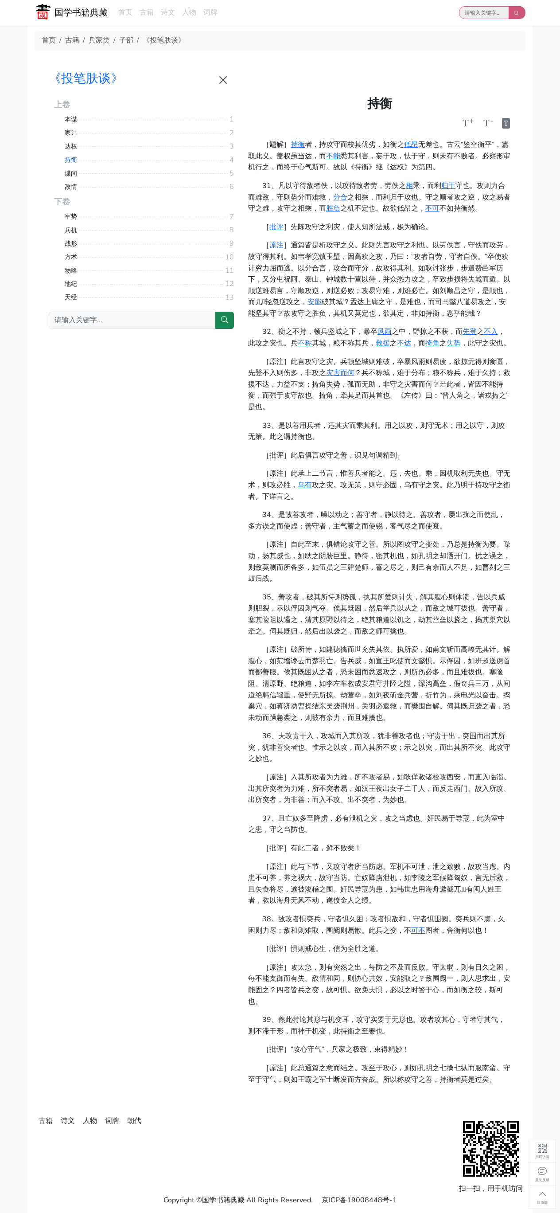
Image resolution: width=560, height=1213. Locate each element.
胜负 (333, 208)
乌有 (305, 485)
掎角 (432, 343)
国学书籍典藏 (81, 13)
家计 (71, 133)
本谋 (71, 119)
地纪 (71, 284)
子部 (126, 40)
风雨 (384, 332)
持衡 (298, 144)
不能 (333, 156)
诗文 (168, 12)
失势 (454, 343)
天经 (71, 297)
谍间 (71, 173)
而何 (347, 373)
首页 (125, 12)
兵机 (71, 230)
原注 (276, 245)
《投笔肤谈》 (164, 40)
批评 (276, 227)
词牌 (210, 12)
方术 (71, 257)
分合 (340, 197)
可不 (418, 930)
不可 (432, 208)
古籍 (147, 12)
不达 (404, 343)
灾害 (333, 373)
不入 (491, 332)
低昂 (411, 144)
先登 (470, 332)
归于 (448, 186)
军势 (71, 216)
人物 (189, 12)
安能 (314, 302)
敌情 (71, 187)
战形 (71, 243)
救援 (383, 343)
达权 (71, 146)
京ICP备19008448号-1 (359, 1200)
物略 (71, 270)
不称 (305, 343)
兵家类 (99, 40)
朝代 (134, 1121)
